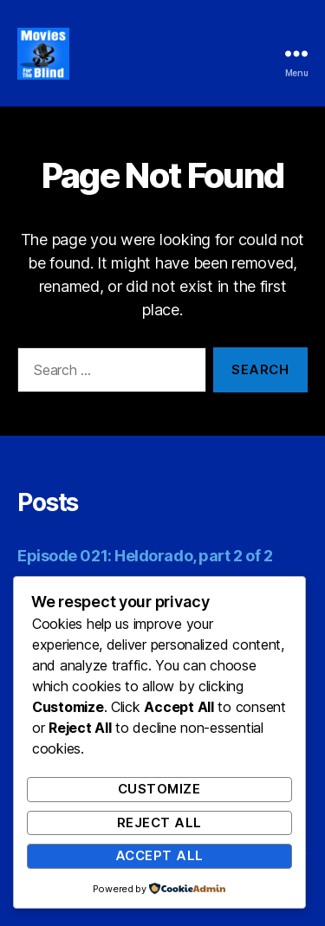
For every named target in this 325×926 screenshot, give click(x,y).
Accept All (159, 855)
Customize (159, 788)
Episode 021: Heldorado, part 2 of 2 (144, 556)
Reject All (159, 822)
